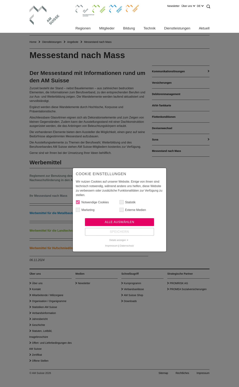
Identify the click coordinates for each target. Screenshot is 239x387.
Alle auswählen (119, 222)
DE (200, 5)
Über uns (188, 5)
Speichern (119, 231)
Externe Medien (133, 210)
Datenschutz (127, 245)
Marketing (85, 210)
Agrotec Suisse (96, 8)
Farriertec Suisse (130, 8)
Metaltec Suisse (113, 8)
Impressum (111, 245)
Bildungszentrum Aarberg (82, 8)
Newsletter (173, 5)
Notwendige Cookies (92, 202)
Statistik (128, 202)
